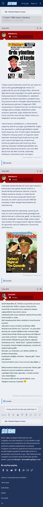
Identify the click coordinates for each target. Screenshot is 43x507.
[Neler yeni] (40, 3)
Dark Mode (5, 488)
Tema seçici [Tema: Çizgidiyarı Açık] (5, 482)
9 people (8, 163)
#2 (40, 171)
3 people (8, 401)
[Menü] (3, 3)
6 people (8, 281)
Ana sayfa (4, 498)
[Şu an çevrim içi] (5, 298)
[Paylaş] (37, 28)
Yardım (3, 493)
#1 (40, 28)
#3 (40, 289)
